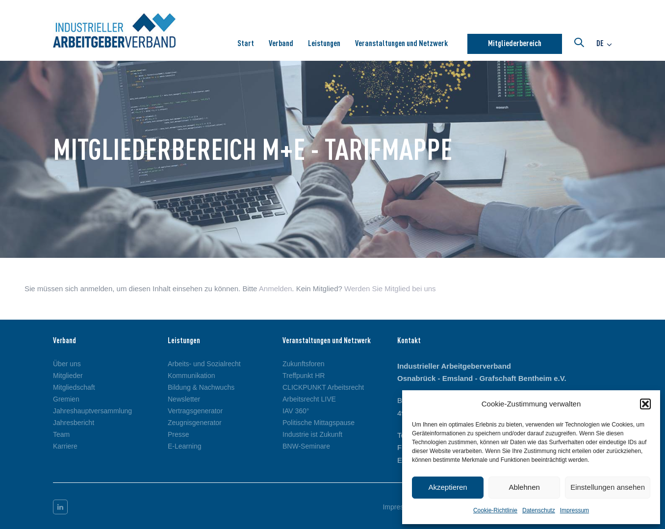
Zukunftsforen (303, 364)
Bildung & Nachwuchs (201, 387)
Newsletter (184, 399)
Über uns (67, 364)
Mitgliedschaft (74, 387)
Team (61, 434)
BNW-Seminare (306, 446)
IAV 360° (295, 411)
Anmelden (275, 288)
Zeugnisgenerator (195, 423)
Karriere (65, 446)
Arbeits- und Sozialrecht (204, 364)
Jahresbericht (73, 423)
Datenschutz (538, 510)
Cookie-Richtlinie (495, 510)
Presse (178, 434)
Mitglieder (68, 375)
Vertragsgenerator (195, 411)
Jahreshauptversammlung (92, 411)
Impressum (574, 510)
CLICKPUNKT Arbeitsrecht (323, 387)
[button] (645, 404)
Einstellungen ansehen (607, 487)
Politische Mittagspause (318, 423)
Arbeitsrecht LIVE (309, 399)
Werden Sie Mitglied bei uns (390, 288)
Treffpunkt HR (303, 375)
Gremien (66, 399)
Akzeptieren (447, 487)
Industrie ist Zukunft (312, 434)
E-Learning (185, 446)
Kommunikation (191, 375)
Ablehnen (524, 487)
